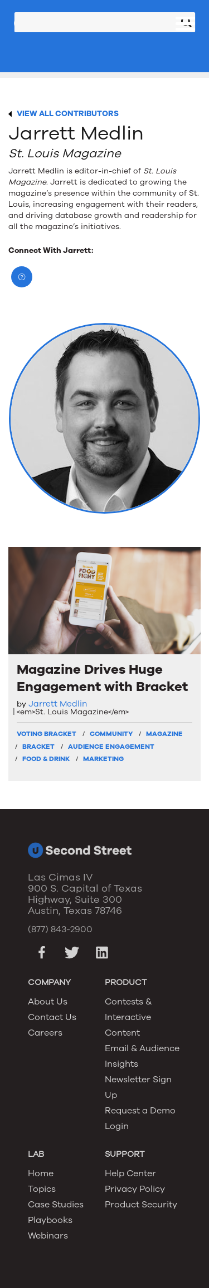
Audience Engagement (111, 746)
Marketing (103, 759)
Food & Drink (46, 759)
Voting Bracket (46, 734)
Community (111, 734)
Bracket (38, 746)
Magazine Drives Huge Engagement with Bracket (102, 678)
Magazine (164, 734)
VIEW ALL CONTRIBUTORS (68, 113)
